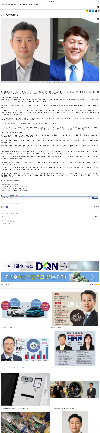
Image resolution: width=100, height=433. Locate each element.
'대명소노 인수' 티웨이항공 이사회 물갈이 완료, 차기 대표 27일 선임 (14, 190)
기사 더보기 (7, 251)
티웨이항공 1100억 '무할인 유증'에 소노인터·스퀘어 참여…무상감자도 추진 (16, 186)
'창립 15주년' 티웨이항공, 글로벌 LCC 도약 (10, 184)
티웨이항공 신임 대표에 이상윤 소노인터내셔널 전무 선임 (13, 188)
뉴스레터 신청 (95, 197)
